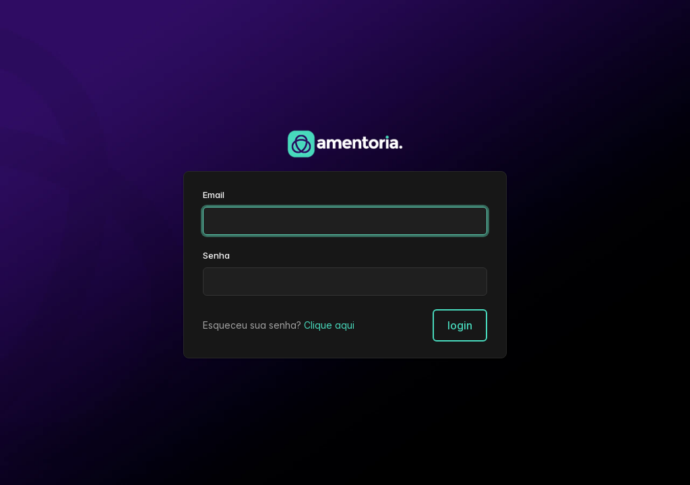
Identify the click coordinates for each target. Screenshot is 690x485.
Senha (216, 255)
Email (213, 194)
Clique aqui (329, 325)
